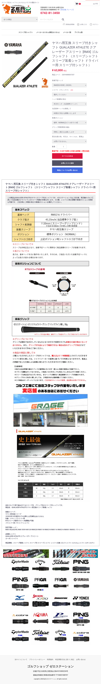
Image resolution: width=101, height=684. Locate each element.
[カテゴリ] (20, 19)
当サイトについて (21, 659)
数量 (53, 147)
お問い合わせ (81, 659)
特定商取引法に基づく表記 (64, 659)
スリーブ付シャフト (26, 32)
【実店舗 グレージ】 (67, 10)
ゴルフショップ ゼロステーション (50, 666)
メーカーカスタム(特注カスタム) (47, 32)
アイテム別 (78, 32)
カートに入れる (67, 156)
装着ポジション (57, 118)
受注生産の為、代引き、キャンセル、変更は (68, 136)
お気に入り (82, 24)
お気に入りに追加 (67, 163)
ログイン (93, 24)
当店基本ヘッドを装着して (61, 108)
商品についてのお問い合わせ (67, 170)
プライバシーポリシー (37, 659)
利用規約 (50, 659)
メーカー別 (67, 32)
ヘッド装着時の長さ (59, 99)
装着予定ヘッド (57, 80)
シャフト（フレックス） (60, 90)
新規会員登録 (68, 24)
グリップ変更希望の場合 (60, 127)
